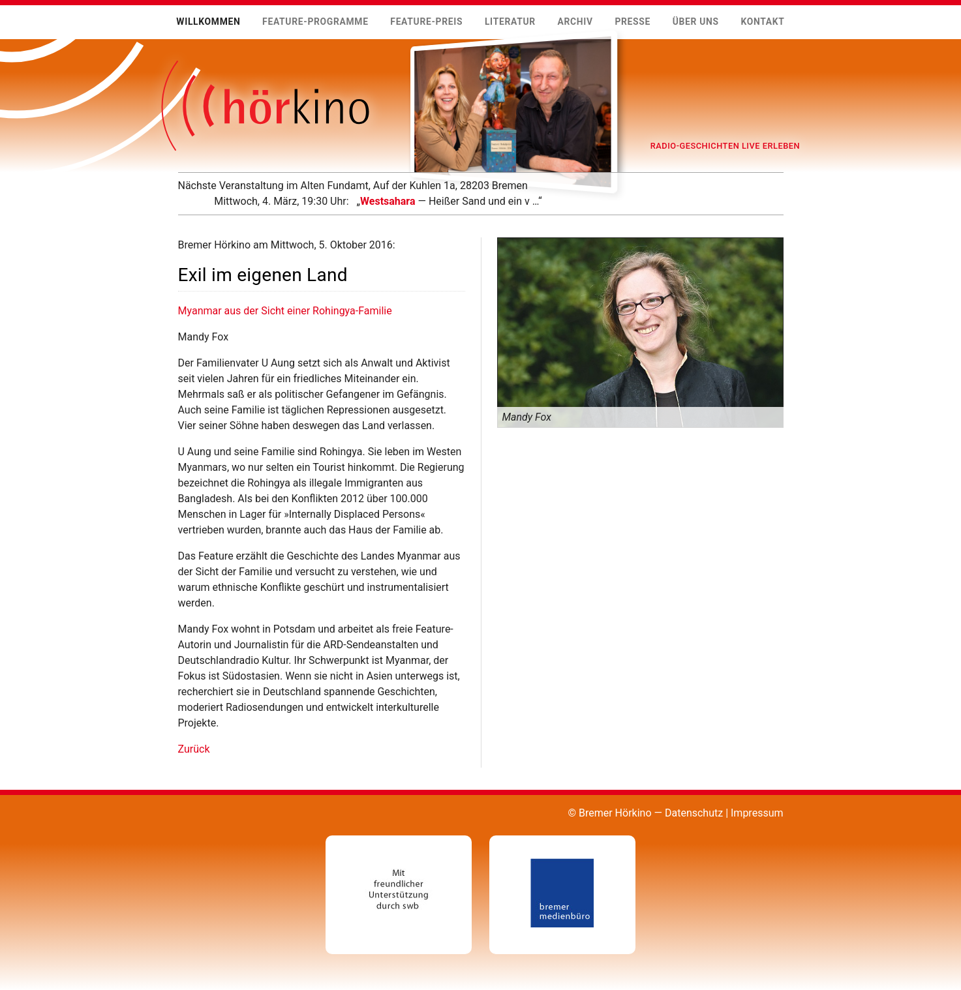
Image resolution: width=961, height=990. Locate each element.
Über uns (696, 21)
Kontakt (762, 21)
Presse (632, 21)
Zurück (194, 749)
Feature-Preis (426, 21)
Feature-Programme (315, 21)
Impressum (757, 813)
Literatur (510, 21)
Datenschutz (694, 813)
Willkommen (208, 21)
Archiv (574, 21)
